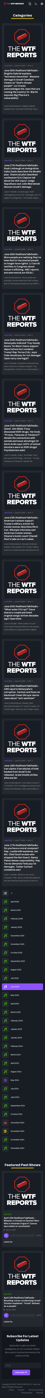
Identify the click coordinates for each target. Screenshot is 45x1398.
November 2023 (17, 1131)
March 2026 (16, 910)
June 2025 (8, 66)
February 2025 (17, 1021)
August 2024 (16, 1072)
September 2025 (18, 961)
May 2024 (15, 1080)
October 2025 (16, 953)
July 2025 (15, 978)
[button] (42, 3)
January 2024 (16, 1038)
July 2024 (15, 1089)
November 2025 (17, 944)
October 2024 (16, 1114)
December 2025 (17, 936)
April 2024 (15, 1063)
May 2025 (15, 995)
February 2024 (17, 1046)
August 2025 (16, 970)
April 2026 (15, 902)
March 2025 (16, 1012)
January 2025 (16, 1029)
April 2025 (15, 1004)
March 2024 (16, 1055)
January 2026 (16, 927)
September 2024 (18, 1106)
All (12, 893)
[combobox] (30, 4)
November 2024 (17, 1140)
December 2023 (17, 1123)
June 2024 (15, 1097)
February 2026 (17, 919)
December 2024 (17, 1148)
